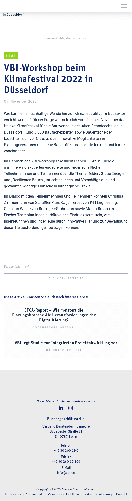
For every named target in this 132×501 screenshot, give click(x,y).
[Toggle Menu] (124, 6)
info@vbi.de (66, 473)
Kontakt (121, 494)
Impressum (13, 494)
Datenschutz (35, 494)
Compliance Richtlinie (63, 494)
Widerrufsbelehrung (98, 494)
